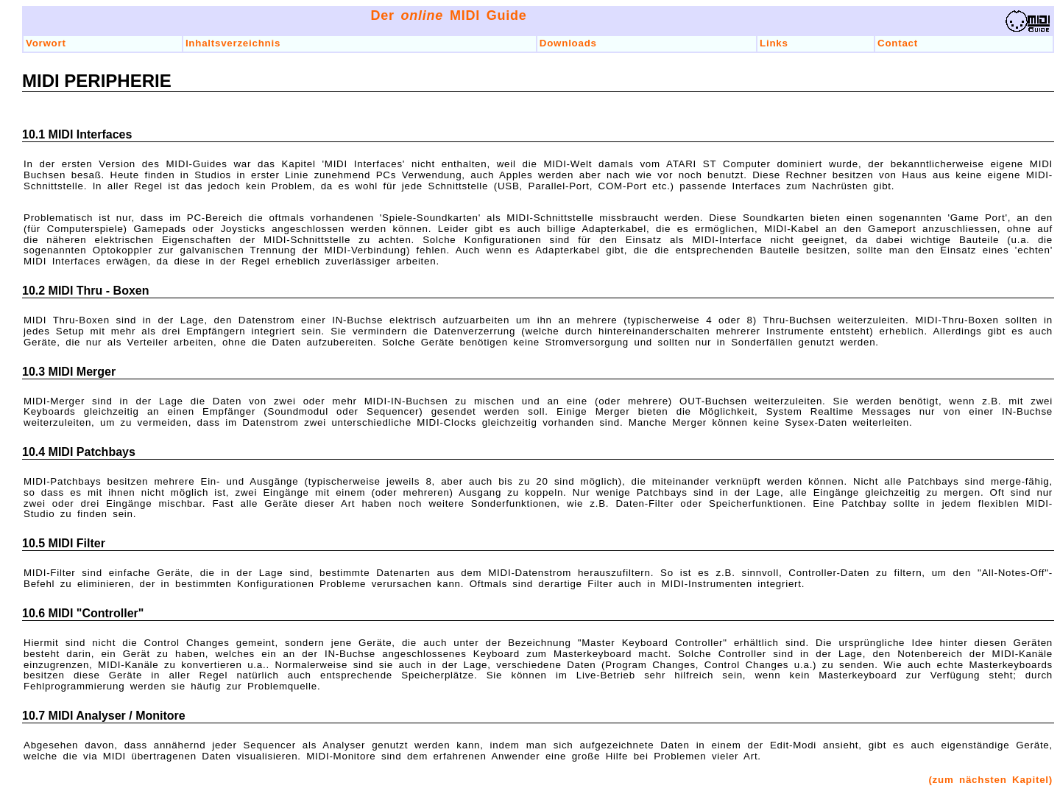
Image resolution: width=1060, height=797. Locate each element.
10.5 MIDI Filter (63, 543)
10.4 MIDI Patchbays (78, 452)
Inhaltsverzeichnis (233, 43)
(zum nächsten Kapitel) (990, 779)
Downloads (568, 43)
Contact (897, 43)
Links (774, 43)
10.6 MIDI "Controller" (83, 613)
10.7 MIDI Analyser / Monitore (104, 715)
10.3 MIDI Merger (69, 371)
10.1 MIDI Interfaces (77, 134)
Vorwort (46, 43)
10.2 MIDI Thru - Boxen (85, 290)
